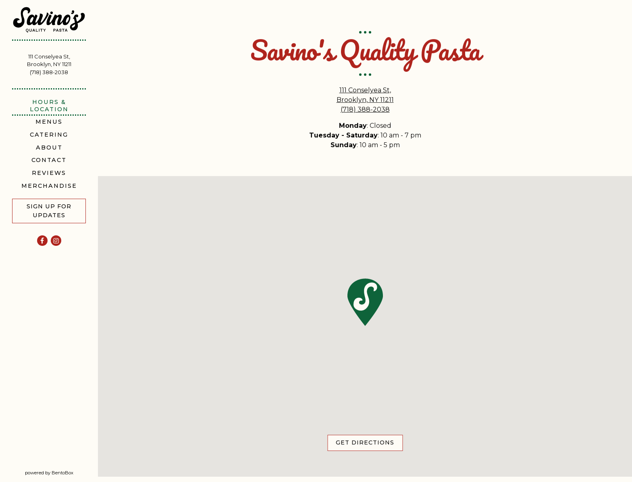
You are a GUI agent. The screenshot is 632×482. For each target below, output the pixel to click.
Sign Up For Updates (49, 211)
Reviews (50, 173)
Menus (48, 121)
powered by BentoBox (61, 472)
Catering (49, 134)
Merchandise (49, 185)
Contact (49, 160)
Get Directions (369, 443)
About (49, 147)
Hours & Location (49, 105)
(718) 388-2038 (49, 72)
